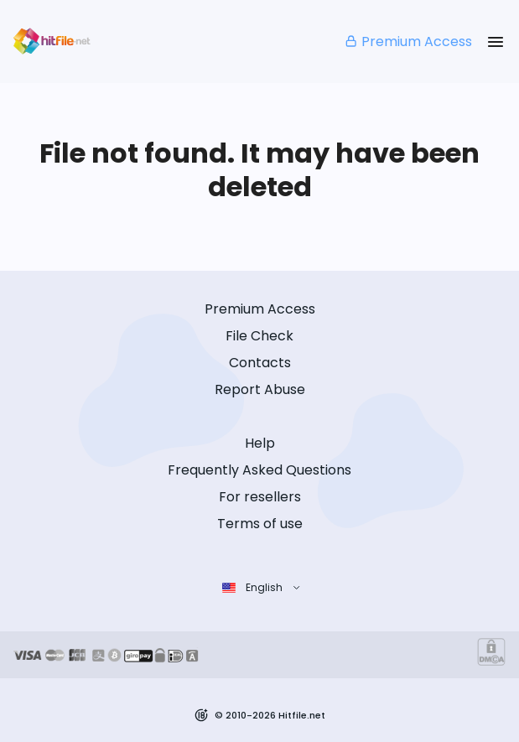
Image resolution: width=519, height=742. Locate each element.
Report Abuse (260, 389)
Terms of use (260, 523)
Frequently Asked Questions (259, 470)
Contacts (260, 362)
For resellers (260, 496)
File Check (259, 335)
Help (260, 443)
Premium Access (408, 41)
